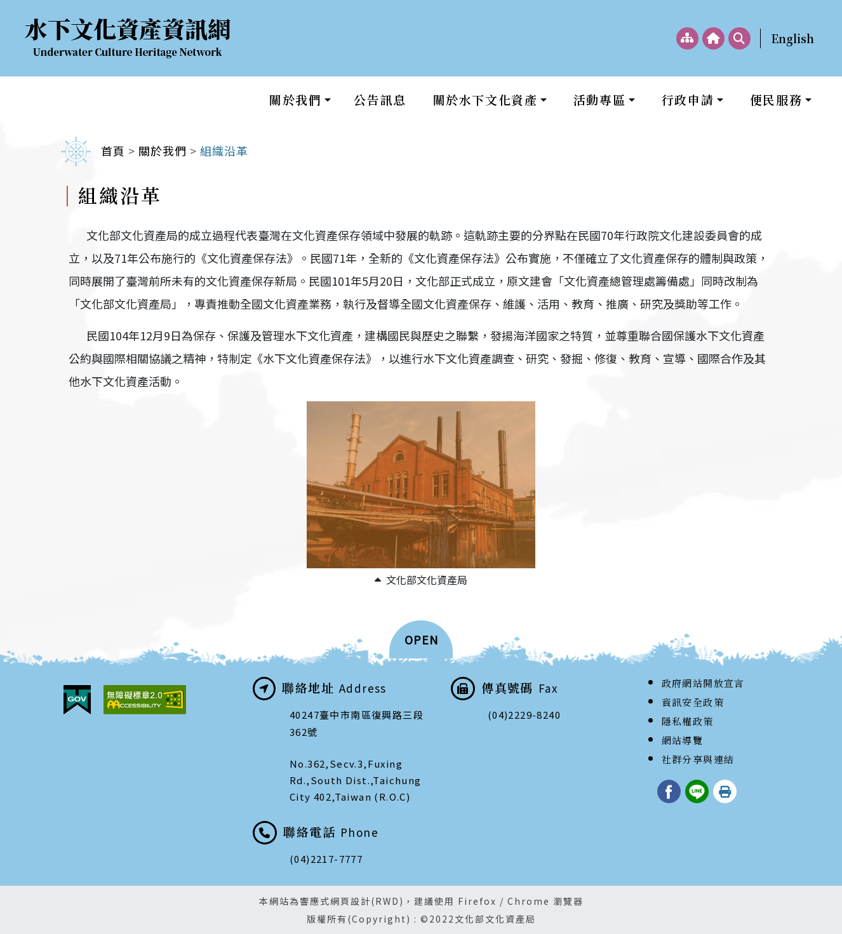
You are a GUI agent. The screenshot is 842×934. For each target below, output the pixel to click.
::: (702, 27)
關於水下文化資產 (485, 99)
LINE (697, 791)
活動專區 (599, 99)
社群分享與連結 (698, 759)
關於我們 (295, 99)
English (792, 38)
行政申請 (688, 99)
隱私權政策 (688, 721)
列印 (725, 791)
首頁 (113, 150)
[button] (421, 639)
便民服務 (776, 99)
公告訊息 (380, 99)
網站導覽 (683, 740)
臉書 (669, 791)
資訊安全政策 (693, 702)
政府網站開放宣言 (703, 683)
